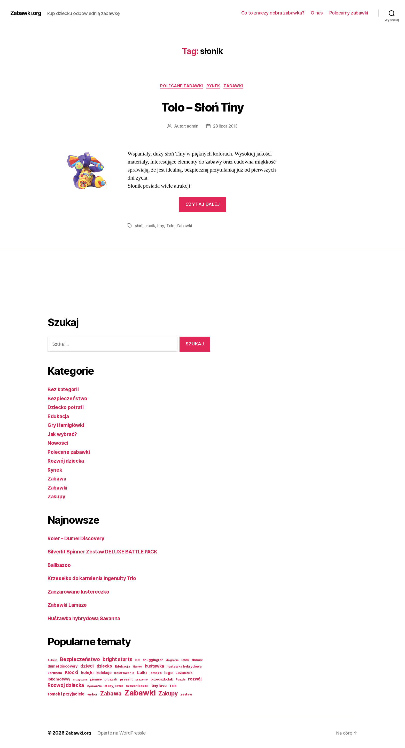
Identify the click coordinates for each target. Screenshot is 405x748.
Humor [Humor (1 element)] (137, 667)
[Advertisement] (68, 290)
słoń (139, 226)
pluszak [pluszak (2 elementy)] (110, 680)
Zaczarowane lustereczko (81, 592)
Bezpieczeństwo (69, 399)
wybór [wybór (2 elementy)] (92, 695)
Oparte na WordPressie (123, 733)
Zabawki (236, 86)
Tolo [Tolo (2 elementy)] (172, 686)
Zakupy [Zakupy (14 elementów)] (167, 694)
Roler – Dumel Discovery (79, 539)
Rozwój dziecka (68, 461)
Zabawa (58, 479)
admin (192, 127)
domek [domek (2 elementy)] (197, 660)
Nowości (59, 443)
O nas (317, 13)
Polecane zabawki (180, 86)
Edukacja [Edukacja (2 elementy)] (122, 667)
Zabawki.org (27, 13)
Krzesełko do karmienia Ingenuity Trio (96, 578)
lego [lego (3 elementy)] (168, 673)
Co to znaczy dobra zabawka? (273, 13)
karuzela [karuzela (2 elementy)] (55, 673)
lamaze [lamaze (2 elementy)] (155, 673)
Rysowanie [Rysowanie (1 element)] (94, 686)
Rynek (214, 86)
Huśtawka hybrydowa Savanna (87, 619)
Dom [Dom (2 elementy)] (185, 660)
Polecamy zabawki (348, 13)
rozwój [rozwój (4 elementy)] (194, 679)
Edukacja (60, 416)
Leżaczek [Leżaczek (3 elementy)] (183, 673)
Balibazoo (60, 565)
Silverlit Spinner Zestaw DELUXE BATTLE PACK (108, 552)
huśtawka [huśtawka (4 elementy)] (154, 666)
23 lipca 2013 (225, 127)
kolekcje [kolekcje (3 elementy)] (104, 673)
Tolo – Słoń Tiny (202, 106)
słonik (150, 226)
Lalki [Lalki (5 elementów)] (142, 673)
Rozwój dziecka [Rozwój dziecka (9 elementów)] (66, 686)
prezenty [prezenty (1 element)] (141, 680)
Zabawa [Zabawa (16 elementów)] (110, 694)
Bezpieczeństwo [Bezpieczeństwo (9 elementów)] (80, 660)
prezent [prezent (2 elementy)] (126, 680)
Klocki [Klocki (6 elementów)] (71, 673)
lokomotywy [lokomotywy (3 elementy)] (59, 679)
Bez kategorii (65, 390)
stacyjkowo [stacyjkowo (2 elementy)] (113, 686)
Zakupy (57, 497)
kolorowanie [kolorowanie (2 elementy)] (124, 673)
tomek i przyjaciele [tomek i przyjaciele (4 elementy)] (66, 694)
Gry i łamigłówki (68, 425)
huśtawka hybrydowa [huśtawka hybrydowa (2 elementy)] (184, 667)
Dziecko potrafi (67, 407)
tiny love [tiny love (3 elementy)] (159, 686)
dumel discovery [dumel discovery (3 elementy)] (62, 666)
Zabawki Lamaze (69, 605)
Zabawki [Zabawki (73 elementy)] (139, 693)
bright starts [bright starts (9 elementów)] (118, 660)
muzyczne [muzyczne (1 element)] (80, 680)
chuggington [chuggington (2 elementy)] (153, 660)
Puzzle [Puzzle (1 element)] (180, 680)
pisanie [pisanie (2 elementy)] (96, 680)
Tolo (171, 226)
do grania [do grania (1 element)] (172, 660)
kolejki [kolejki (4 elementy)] (87, 673)
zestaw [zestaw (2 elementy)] (186, 695)
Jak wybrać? (64, 434)
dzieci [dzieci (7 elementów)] (87, 666)
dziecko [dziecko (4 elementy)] (104, 666)
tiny (161, 226)
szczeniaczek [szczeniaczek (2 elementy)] (137, 686)
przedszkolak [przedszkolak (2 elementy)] (162, 680)
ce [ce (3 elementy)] (137, 660)
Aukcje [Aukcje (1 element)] (52, 660)
